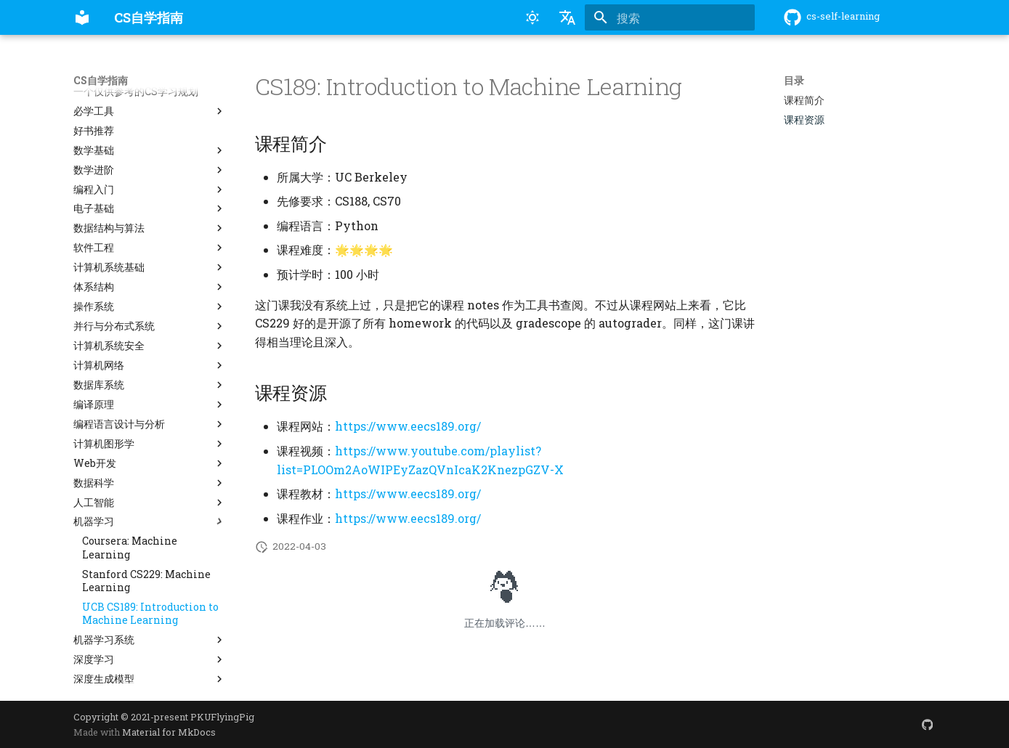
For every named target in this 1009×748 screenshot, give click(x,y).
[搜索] (670, 17)
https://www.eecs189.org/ (408, 426)
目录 (794, 80)
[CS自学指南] (82, 17)
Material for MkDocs (169, 732)
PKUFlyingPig (222, 717)
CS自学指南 (100, 80)
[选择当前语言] (567, 17)
